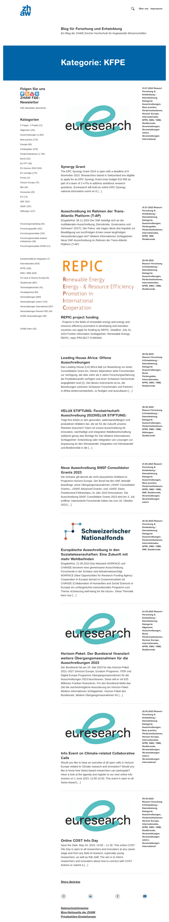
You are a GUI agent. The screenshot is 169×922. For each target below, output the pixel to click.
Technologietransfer (29, 287)
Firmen (23, 178)
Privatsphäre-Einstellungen (78, 917)
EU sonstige (26, 173)
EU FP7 (24, 163)
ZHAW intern (26, 329)
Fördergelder (26, 149)
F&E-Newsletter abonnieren (33, 108)
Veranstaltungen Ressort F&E (34, 311)
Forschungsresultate (29, 233)
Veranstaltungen (28, 297)
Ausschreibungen (28, 135)
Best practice (26, 140)
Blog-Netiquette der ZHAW (78, 912)
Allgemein (24, 130)
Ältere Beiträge (70, 882)
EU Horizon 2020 (28, 168)
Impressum (156, 9)
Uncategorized (27, 292)
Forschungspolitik (28, 229)
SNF (22, 202)
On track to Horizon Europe (33, 278)
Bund (22, 159)
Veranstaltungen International (34, 306)
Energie (23, 144)
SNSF (23, 206)
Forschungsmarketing (30, 224)
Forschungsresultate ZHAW (33, 246)
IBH (22, 187)
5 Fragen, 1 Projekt (29, 125)
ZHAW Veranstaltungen (31, 316)
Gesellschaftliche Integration (33, 259)
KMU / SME (25, 273)
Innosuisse (25, 192)
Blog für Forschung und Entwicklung (91, 29)
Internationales (27, 263)
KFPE (23, 268)
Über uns (143, 9)
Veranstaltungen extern (31, 302)
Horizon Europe (27, 182)
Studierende (26, 283)
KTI (22, 197)
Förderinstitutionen (29, 154)
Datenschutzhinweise (74, 908)
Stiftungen (25, 211)
